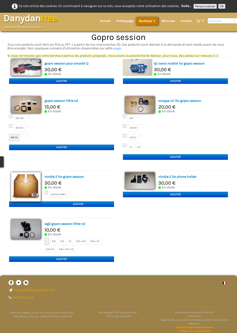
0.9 (62, 241)
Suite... (186, 6)
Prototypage (124, 21)
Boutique (147, 21)
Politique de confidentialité (194, 331)
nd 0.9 (133, 127)
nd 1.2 (132, 137)
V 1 (130, 147)
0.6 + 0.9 (81, 241)
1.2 (70, 241)
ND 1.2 (14, 137)
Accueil (105, 21)
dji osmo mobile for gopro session (179, 63)
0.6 (131, 118)
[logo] (31, 21)
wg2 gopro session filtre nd (64, 224)
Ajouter (61, 81)
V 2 (139, 147)
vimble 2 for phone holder (177, 177)
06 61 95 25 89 (23, 298)
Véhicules (168, 21)
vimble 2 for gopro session (64, 177)
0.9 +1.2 (50, 249)
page (117, 48)
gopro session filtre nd (61, 101)
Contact (186, 21)
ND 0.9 (19, 127)
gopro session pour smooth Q (66, 63)
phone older (58, 194)
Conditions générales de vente (194, 327)
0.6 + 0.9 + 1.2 (66, 249)
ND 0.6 (20, 118)
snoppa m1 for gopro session (179, 101)
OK (222, 6)
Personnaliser (205, 6)
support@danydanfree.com (34, 290)
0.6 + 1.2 (95, 241)
